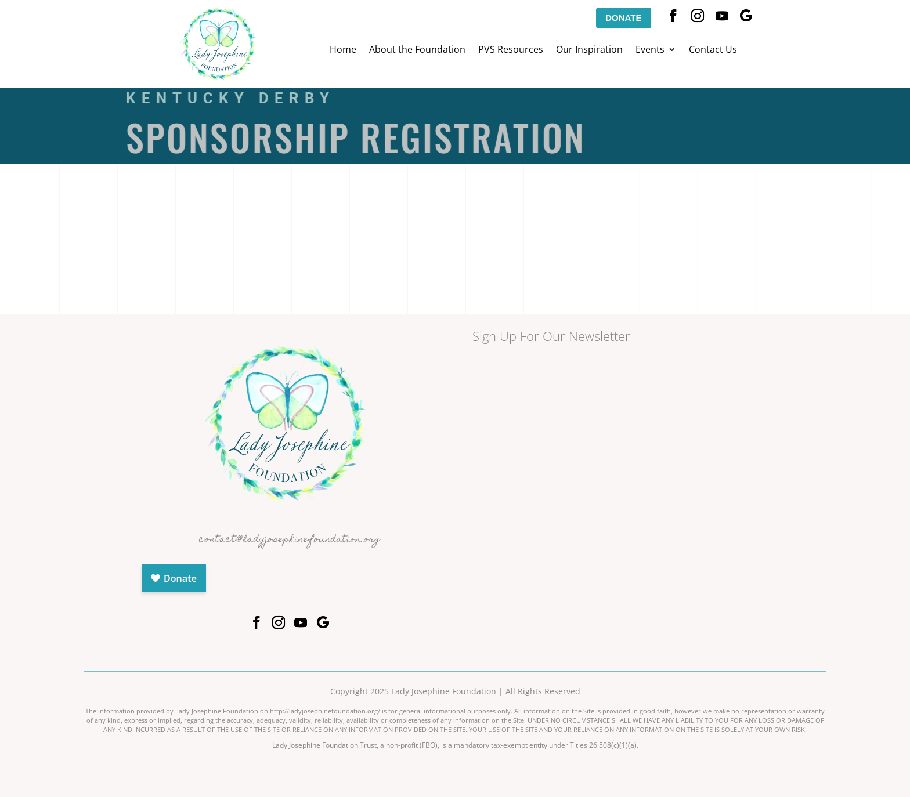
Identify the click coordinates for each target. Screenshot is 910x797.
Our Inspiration (589, 50)
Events (650, 50)
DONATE (623, 18)
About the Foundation (417, 50)
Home (343, 50)
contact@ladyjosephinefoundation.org (290, 540)
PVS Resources (510, 50)
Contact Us (713, 50)
